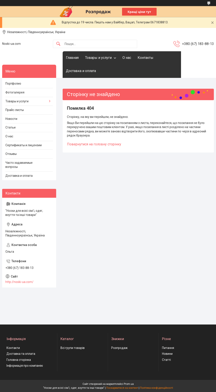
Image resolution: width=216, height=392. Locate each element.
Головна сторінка (18, 359)
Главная (72, 58)
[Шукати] (58, 44)
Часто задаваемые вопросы (19, 165)
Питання (168, 348)
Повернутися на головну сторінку (94, 144)
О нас (126, 58)
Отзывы (11, 154)
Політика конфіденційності (156, 387)
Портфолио (13, 83)
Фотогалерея (14, 92)
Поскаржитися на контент (122, 387)
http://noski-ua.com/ (19, 282)
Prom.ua (129, 384)
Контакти (13, 348)
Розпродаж (119, 348)
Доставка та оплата (20, 353)
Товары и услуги (98, 58)
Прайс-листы (14, 110)
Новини (167, 353)
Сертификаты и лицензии (23, 145)
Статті (166, 359)
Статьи (10, 127)
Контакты (145, 58)
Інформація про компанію (24, 365)
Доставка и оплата (81, 71)
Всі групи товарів (72, 348)
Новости (11, 118)
